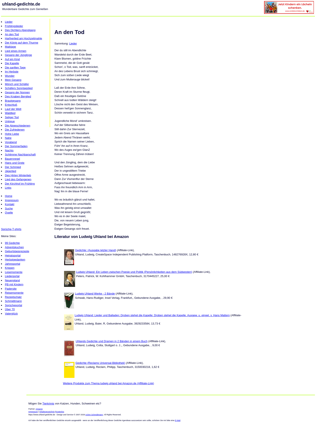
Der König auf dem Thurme (21, 42)
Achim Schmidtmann (94, 415)
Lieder (9, 21)
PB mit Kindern (14, 284)
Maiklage (10, 46)
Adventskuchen (14, 247)
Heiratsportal (13, 255)
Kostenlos (60, 412)
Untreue (10, 121)
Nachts (9, 150)
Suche (9, 208)
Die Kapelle (12, 63)
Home (8, 196)
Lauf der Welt (13, 109)
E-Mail (177, 420)
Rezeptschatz (13, 297)
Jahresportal (12, 263)
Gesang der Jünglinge (18, 55)
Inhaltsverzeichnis (47, 412)
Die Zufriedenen (15, 129)
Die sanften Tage (15, 67)
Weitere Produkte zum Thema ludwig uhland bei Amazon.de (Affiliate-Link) (108, 383)
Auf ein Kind (12, 59)
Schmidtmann (13, 301)
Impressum (12, 200)
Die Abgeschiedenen (17, 125)
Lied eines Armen (15, 51)
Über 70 (10, 309)
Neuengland (12, 280)
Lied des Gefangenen (18, 179)
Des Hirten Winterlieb (18, 175)
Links (8, 187)
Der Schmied (13, 167)
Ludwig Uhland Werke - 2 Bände (95, 293)
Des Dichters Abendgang (20, 30)
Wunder (9, 75)
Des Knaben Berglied (18, 96)
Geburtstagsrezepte (17, 251)
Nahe (8, 137)
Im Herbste (12, 71)
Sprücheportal (13, 305)
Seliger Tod (12, 117)
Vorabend (11, 142)
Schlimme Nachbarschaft (20, 154)
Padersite (11, 288)
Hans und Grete (14, 162)
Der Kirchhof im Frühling (20, 183)
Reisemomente (14, 292)
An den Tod (12, 34)
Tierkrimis (48, 403)
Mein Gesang (13, 79)
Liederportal (12, 276)
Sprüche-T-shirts (11, 229)
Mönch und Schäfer (17, 84)
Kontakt (9, 204)
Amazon (39, 409)
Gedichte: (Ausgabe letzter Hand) (95, 250)
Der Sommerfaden (16, 146)
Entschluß (11, 104)
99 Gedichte (12, 243)
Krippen (9, 267)
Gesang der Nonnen (17, 92)
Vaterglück (11, 313)
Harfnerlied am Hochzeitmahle (23, 38)
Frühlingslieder (14, 26)
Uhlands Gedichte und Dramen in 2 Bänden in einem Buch (112, 341)
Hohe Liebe (12, 133)
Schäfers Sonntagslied (19, 88)
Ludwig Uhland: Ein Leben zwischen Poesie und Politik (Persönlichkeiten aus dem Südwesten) (134, 271)
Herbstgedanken (15, 259)
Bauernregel (12, 158)
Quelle (9, 212)
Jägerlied (10, 171)
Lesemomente (13, 272)
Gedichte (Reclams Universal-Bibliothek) (100, 362)
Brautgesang (13, 100)
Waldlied (10, 113)
